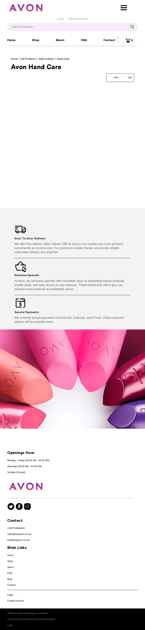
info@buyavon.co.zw (18, 540)
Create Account (78, 19)
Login (60, 19)
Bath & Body (46, 58)
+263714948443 (16, 528)
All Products (28, 58)
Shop (35, 40)
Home (11, 40)
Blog (9, 579)
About (60, 40)
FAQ (84, 40)
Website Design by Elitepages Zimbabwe (27, 613)
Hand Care (63, 58)
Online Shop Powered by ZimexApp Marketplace (31, 619)
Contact (109, 40)
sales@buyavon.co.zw (19, 534)
